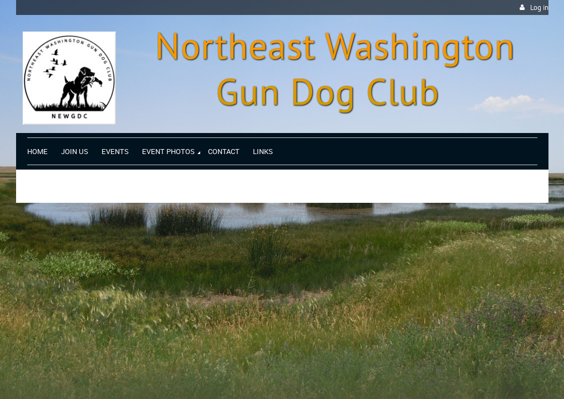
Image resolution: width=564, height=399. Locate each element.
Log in (539, 7)
